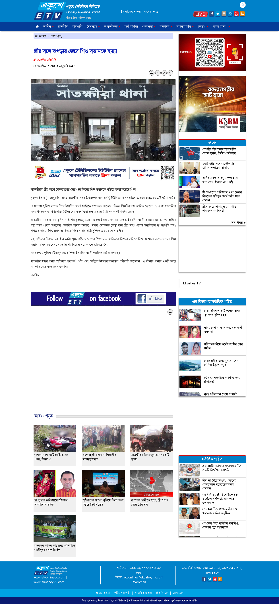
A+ (170, 72)
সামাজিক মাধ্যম (143, 593)
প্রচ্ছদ (40, 35)
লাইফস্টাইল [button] (185, 26)
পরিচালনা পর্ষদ (122, 593)
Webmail (139, 582)
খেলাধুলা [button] (148, 26)
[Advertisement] (103, 368)
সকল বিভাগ (221, 26)
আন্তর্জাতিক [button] (112, 26)
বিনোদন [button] (166, 26)
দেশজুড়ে (57, 35)
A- (158, 72)
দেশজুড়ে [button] (93, 26)
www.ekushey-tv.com (49, 582)
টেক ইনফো (162, 593)
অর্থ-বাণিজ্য (131, 26)
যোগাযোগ (178, 593)
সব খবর (238, 222)
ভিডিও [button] (203, 26)
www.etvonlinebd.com (49, 577)
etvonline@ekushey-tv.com (143, 577)
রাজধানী (77, 26)
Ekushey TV (192, 283)
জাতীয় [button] (48, 26)
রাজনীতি (63, 26)
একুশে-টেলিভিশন (118, 600)
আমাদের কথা (103, 593)
